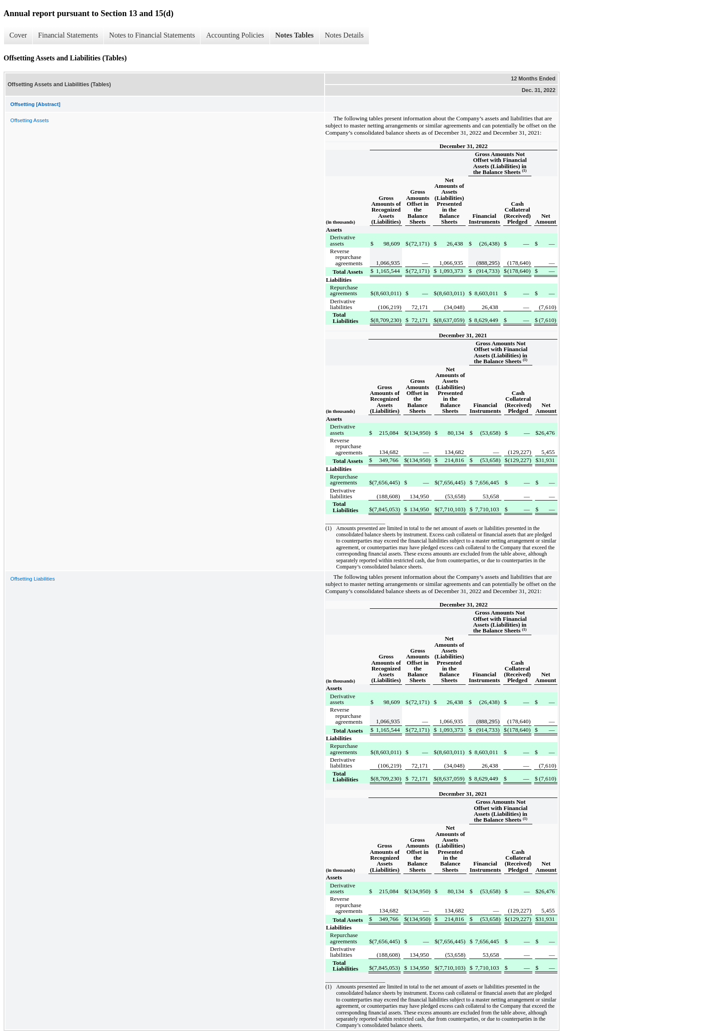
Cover (18, 35)
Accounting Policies (235, 35)
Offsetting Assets (29, 120)
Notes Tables (294, 35)
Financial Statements (68, 35)
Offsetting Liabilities (32, 578)
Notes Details (344, 35)
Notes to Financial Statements (152, 35)
